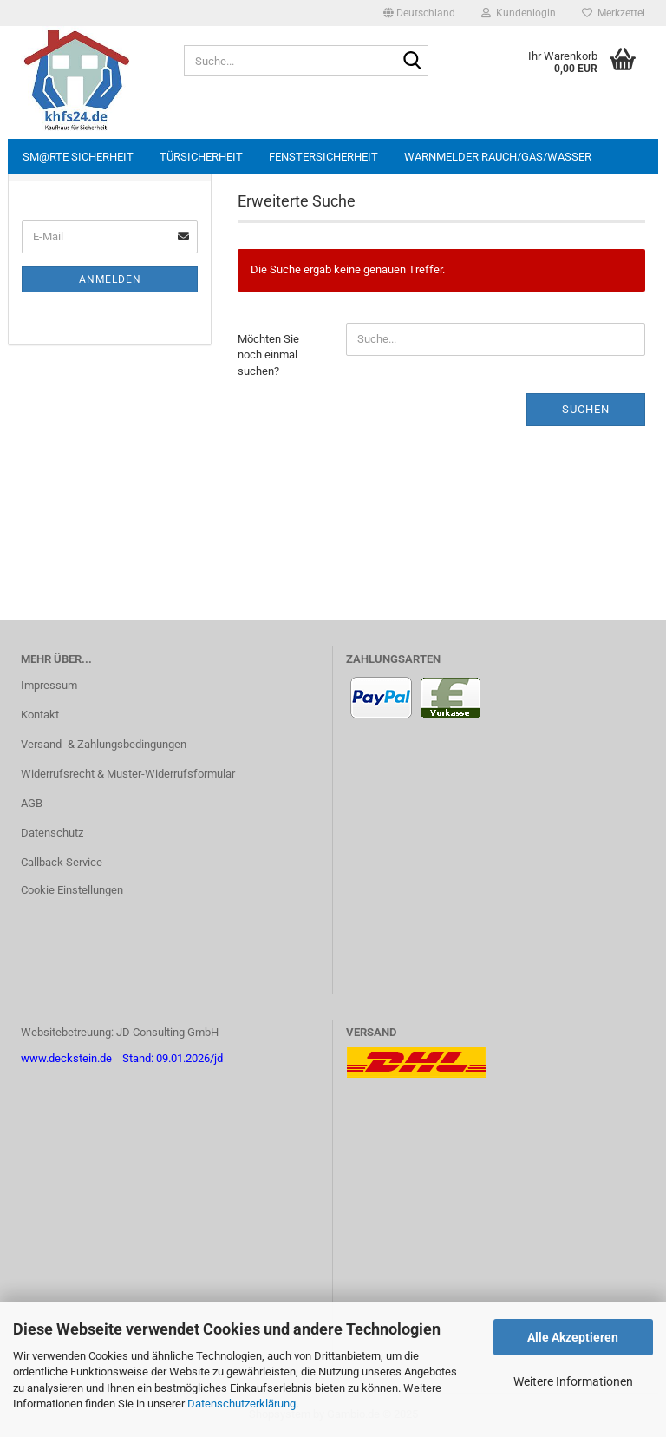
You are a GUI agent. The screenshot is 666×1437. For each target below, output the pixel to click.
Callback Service (61, 862)
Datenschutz (52, 832)
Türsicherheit (201, 156)
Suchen (586, 409)
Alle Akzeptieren (572, 1337)
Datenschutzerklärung (241, 1403)
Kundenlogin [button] (518, 13)
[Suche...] (411, 61)
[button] (419, 13)
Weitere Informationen (573, 1381)
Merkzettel (613, 13)
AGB (31, 803)
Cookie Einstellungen (72, 889)
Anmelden (110, 279)
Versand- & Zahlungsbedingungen (103, 744)
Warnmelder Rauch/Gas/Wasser (497, 156)
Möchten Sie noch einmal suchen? (268, 354)
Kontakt (40, 714)
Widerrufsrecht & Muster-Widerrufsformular (128, 773)
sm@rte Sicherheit (78, 156)
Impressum (49, 685)
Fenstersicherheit (323, 156)
